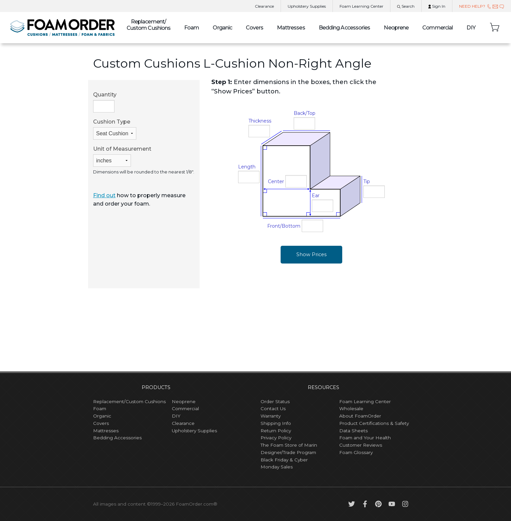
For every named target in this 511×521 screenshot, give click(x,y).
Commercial (437, 27)
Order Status (275, 401)
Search (406, 6)
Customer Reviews (360, 445)
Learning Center (361, 6)
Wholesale (351, 408)
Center (276, 181)
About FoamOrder (360, 416)
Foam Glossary (356, 452)
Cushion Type (114, 129)
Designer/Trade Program (288, 452)
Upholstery (307, 6)
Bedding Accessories (344, 27)
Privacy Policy (276, 437)
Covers (254, 27)
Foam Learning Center (365, 401)
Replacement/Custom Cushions (129, 401)
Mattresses (291, 27)
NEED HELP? (481, 6)
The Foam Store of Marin (289, 445)
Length (247, 167)
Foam (191, 27)
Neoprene (396, 27)
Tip (366, 181)
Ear (315, 196)
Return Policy (276, 430)
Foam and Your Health (365, 437)
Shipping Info (276, 423)
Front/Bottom (283, 226)
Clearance (264, 6)
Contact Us (273, 408)
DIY (471, 27)
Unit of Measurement (122, 156)
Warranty (271, 416)
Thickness (259, 121)
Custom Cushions (149, 24)
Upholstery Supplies (194, 430)
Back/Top (304, 113)
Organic (222, 27)
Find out (104, 195)
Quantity (105, 102)
